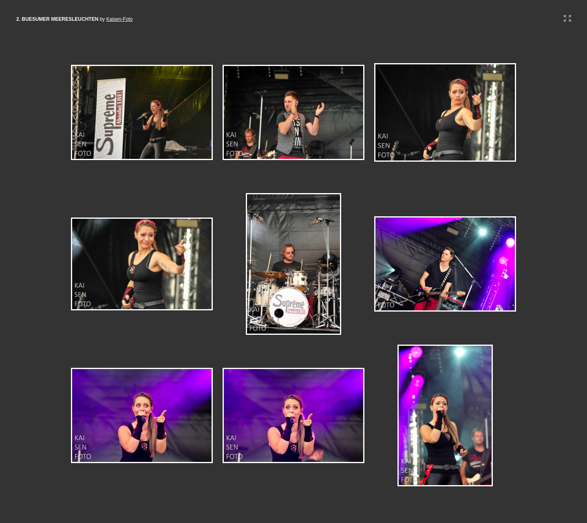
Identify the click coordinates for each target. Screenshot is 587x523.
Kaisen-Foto (119, 19)
